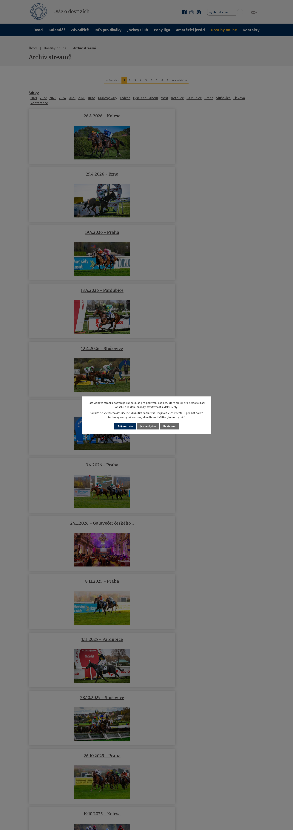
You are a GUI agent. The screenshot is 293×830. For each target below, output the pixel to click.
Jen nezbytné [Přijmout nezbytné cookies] (148, 426)
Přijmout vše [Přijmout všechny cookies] (125, 426)
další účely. (171, 407)
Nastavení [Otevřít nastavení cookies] (170, 426)
